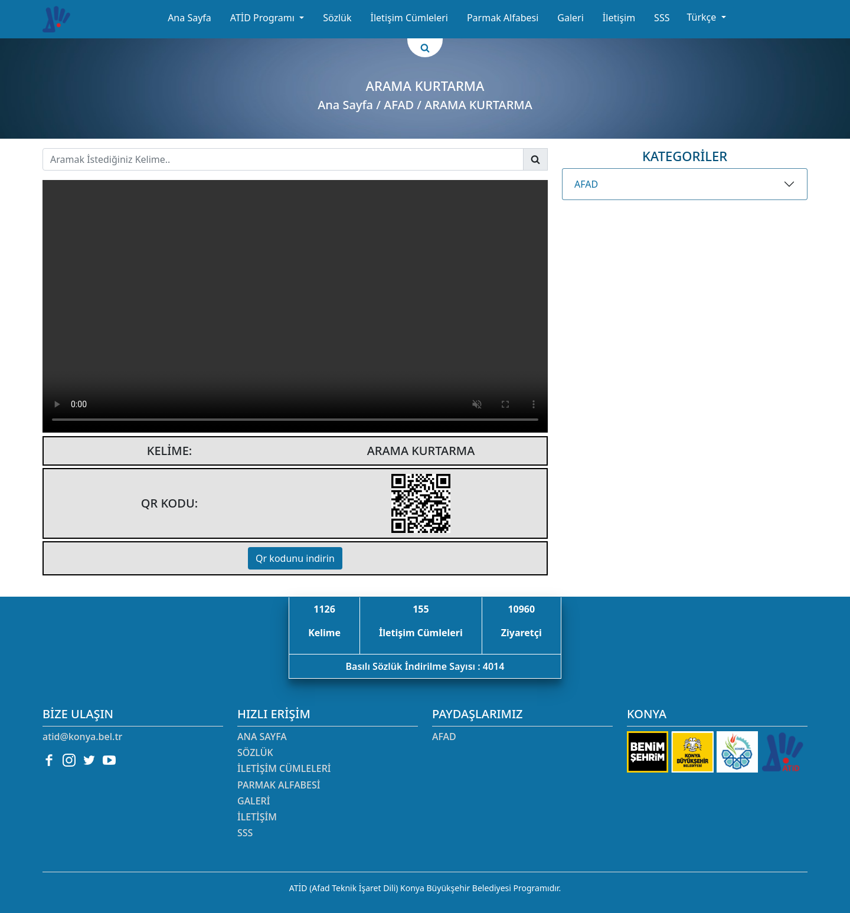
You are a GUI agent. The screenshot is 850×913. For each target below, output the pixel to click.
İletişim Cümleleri (409, 17)
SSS (661, 17)
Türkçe (702, 17)
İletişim (619, 17)
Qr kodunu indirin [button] (295, 558)
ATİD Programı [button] (263, 17)
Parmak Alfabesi (502, 17)
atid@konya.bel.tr (82, 736)
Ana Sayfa (189, 17)
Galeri (570, 17)
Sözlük (337, 17)
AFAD (586, 184)
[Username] (283, 159)
